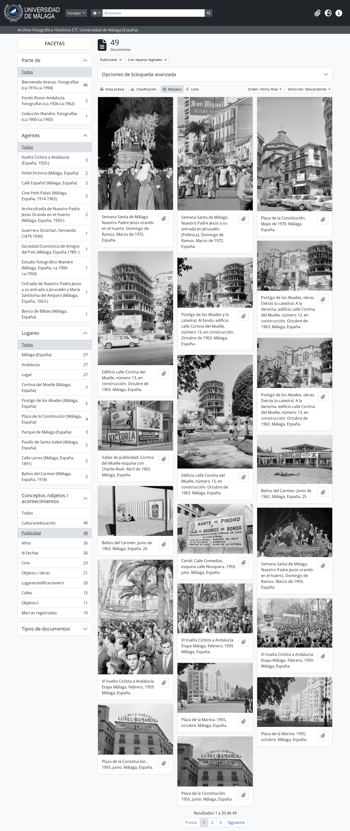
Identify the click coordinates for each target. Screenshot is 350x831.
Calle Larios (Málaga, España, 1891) (54, 460)
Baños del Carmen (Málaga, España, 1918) (54, 476)
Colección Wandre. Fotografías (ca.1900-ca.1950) (54, 116)
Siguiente (236, 822)
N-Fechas (54, 554)
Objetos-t (54, 604)
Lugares (30, 333)
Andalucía (54, 366)
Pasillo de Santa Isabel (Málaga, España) (54, 445)
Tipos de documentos (46, 628)
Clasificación (144, 89)
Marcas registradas (54, 614)
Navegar (75, 13)
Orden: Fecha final (263, 89)
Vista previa (112, 89)
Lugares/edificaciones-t (54, 584)
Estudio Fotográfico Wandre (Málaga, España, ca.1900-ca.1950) (54, 267)
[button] (317, 13)
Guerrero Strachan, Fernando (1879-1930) (54, 233)
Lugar (54, 376)
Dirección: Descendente (307, 89)
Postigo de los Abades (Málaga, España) (54, 403)
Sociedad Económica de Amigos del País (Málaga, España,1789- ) (54, 249)
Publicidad (54, 534)
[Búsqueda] (153, 13)
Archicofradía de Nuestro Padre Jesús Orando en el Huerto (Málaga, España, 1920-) (54, 214)
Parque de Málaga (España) (54, 433)
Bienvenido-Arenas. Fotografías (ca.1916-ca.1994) (54, 84)
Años (54, 544)
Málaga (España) (54, 356)
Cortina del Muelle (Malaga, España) (54, 387)
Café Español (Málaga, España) (54, 184)
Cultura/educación (54, 524)
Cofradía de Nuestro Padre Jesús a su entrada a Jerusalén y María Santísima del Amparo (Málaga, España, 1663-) (54, 292)
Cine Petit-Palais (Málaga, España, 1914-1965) (54, 195)
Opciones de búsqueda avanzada (139, 74)
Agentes (31, 135)
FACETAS (55, 43)
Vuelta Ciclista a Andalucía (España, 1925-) (54, 160)
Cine (54, 564)
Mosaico (172, 89)
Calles (54, 594)
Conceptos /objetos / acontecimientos (45, 498)
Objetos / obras (54, 574)
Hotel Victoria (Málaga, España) (54, 174)
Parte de (31, 60)
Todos (27, 72)
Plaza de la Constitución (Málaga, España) (54, 419)
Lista (192, 89)
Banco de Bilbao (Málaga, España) (54, 314)
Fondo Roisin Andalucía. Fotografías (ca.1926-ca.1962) (54, 100)
